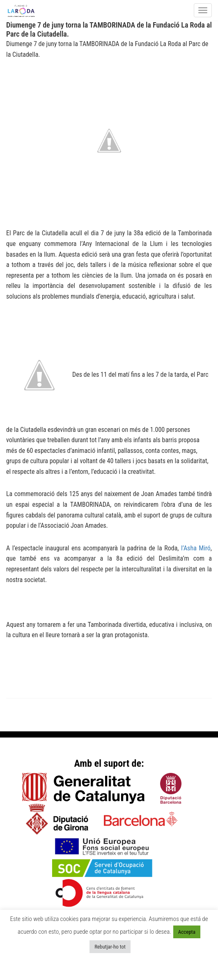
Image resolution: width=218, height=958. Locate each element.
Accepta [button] (186, 932)
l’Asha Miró (196, 548)
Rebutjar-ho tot (110, 947)
